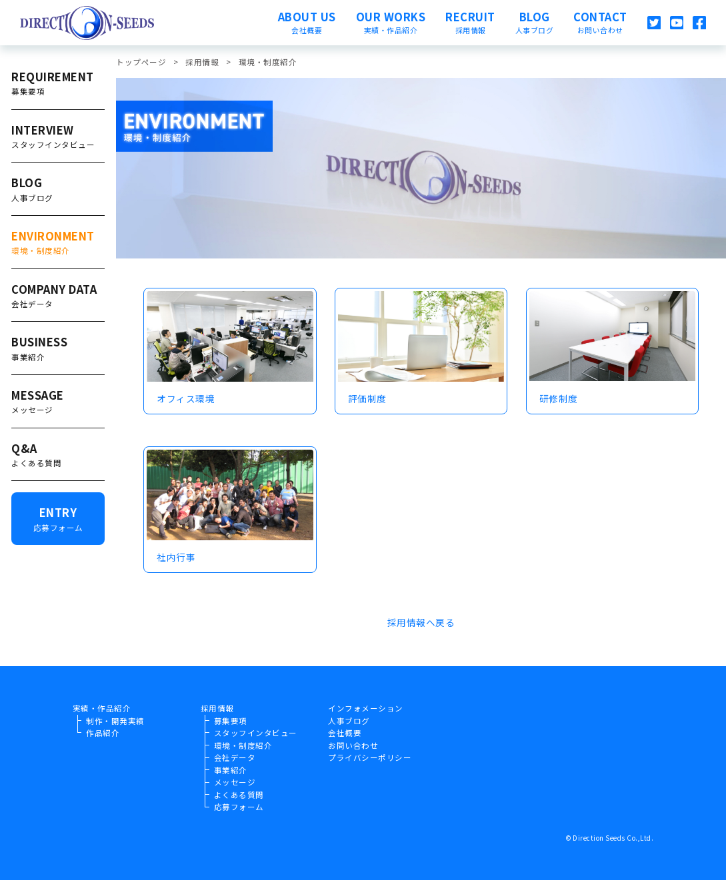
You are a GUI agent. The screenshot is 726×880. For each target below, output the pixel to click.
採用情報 (217, 708)
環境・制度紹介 (243, 745)
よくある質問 (239, 794)
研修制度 (558, 398)
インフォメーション (365, 708)
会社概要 (344, 732)
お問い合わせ (353, 745)
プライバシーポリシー (369, 757)
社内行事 (176, 557)
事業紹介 (230, 770)
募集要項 (230, 720)
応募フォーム (239, 806)
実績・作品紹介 (102, 708)
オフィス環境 (186, 398)
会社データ (235, 757)
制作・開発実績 (115, 720)
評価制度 (367, 398)
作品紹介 (102, 732)
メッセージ (235, 782)
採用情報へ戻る (421, 622)
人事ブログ (349, 720)
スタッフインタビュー (255, 732)
